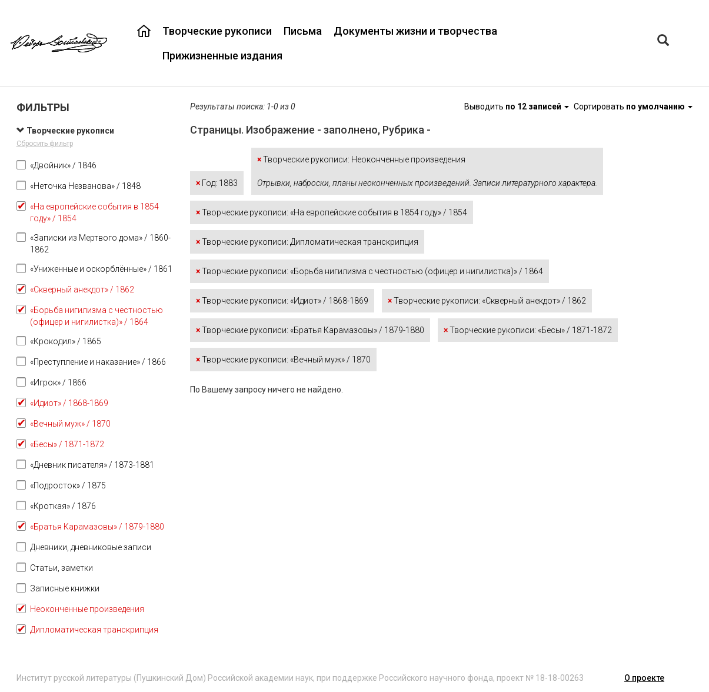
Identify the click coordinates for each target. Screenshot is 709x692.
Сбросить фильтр (44, 143)
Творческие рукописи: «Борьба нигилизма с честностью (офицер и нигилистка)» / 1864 (369, 271)
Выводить (517, 106)
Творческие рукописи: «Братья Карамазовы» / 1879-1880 (310, 330)
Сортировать (633, 106)
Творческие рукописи (217, 31)
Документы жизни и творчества (415, 31)
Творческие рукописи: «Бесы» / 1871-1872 (528, 330)
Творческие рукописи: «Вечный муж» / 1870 (283, 359)
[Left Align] (663, 41)
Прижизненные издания (222, 55)
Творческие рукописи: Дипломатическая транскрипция (307, 242)
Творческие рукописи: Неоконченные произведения (427, 171)
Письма (303, 31)
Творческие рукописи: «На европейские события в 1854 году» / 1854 (331, 212)
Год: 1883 (217, 183)
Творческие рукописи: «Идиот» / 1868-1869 (282, 300)
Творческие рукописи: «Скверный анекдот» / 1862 (487, 300)
